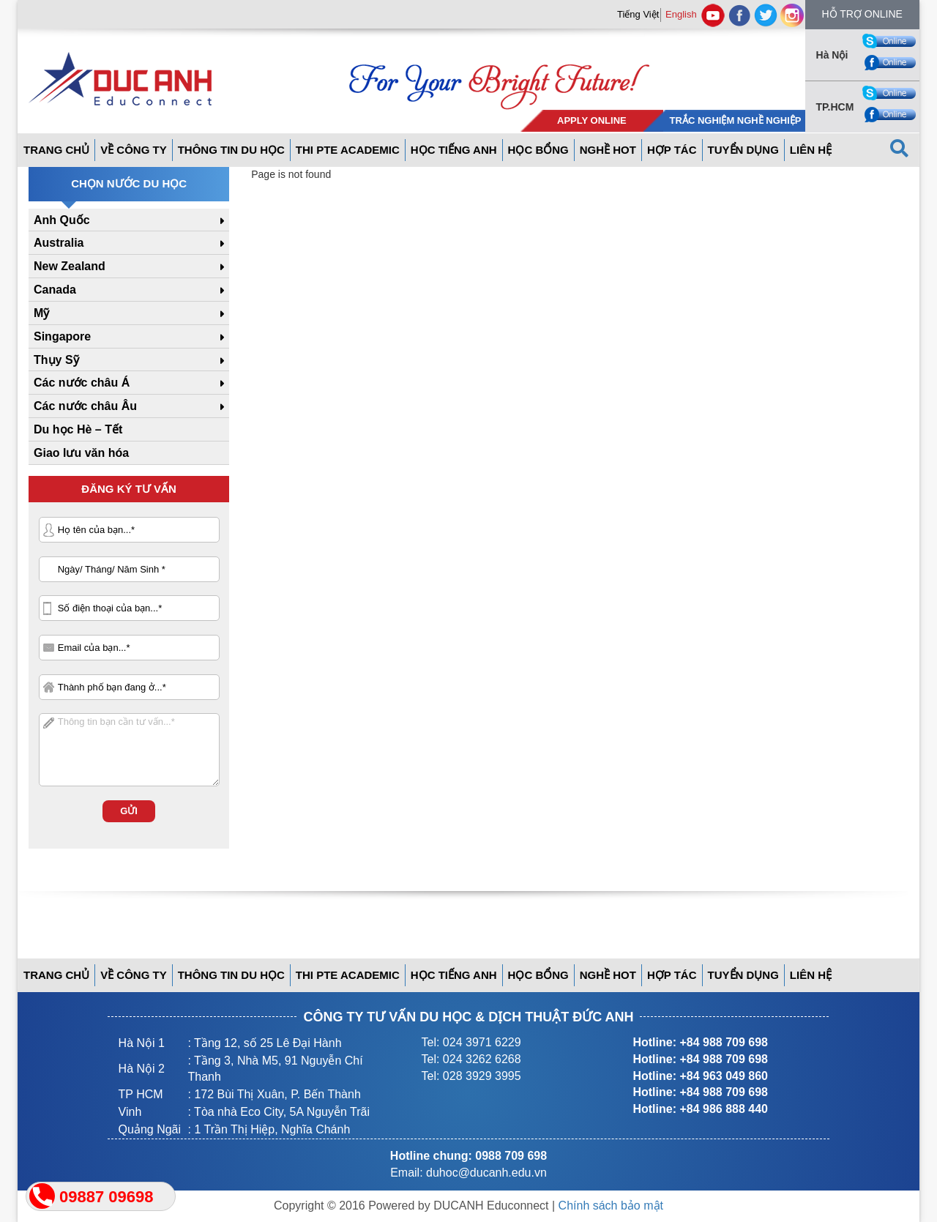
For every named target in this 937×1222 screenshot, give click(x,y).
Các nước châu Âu (85, 406)
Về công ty (133, 150)
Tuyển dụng (743, 150)
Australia (58, 242)
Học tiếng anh (454, 150)
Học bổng (538, 150)
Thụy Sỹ (56, 360)
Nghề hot (608, 150)
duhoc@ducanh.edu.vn (486, 1172)
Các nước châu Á (82, 382)
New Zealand (69, 266)
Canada (55, 289)
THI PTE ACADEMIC (348, 150)
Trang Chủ (56, 150)
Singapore (62, 336)
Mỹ (41, 313)
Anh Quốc (62, 220)
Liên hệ (811, 150)
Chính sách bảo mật (611, 1205)
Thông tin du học (231, 150)
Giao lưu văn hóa (81, 453)
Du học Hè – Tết (78, 429)
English (681, 14)
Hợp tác (672, 150)
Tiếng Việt (638, 14)
